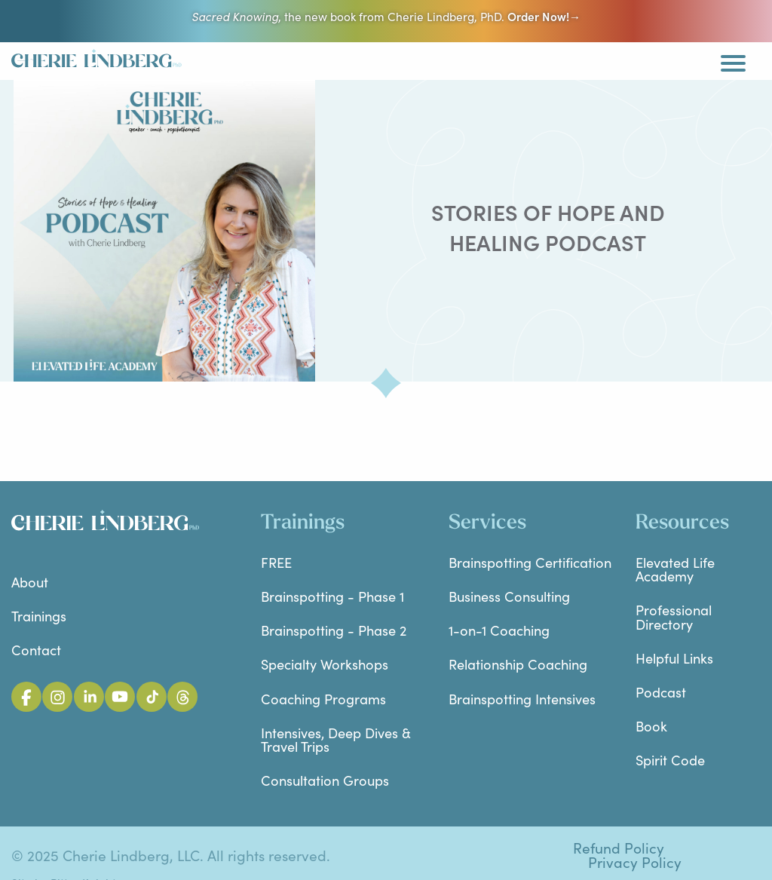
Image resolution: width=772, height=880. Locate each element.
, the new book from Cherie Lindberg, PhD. (386, 16)
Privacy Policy (635, 862)
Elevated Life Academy (675, 569)
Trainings (38, 615)
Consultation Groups (325, 780)
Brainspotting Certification (530, 562)
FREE (276, 562)
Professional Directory (674, 616)
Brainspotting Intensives (522, 698)
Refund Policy (618, 848)
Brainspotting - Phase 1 (332, 596)
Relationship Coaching (518, 664)
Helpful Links (674, 658)
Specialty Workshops (324, 664)
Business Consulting (509, 596)
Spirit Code (670, 759)
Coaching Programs (323, 698)
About (29, 581)
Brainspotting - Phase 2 (333, 630)
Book (651, 725)
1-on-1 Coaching (499, 630)
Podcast (661, 691)
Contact (36, 649)
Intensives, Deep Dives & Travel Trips (336, 739)
